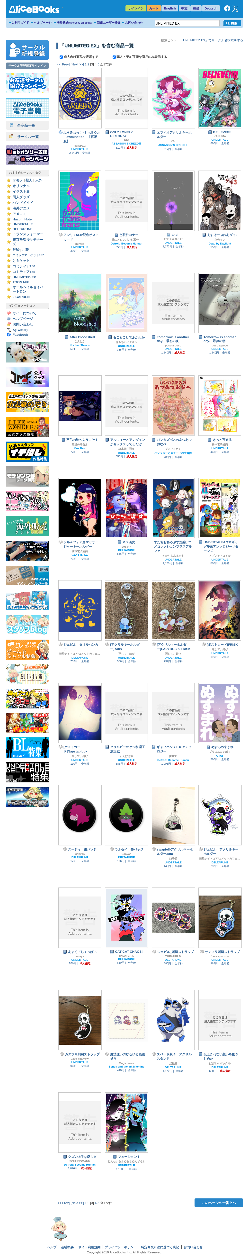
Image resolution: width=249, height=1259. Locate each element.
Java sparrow (220, 956)
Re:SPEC (80, 145)
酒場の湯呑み (80, 444)
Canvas (80, 853)
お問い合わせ (134, 22)
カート (154, 8)
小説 (25, 250)
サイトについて (24, 313)
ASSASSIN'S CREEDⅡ (127, 143)
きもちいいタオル (126, 342)
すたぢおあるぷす (173, 555)
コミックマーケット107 (28, 255)
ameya (79, 956)
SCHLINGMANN (79, 1161)
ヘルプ (51, 1247)
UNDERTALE (23, 224)
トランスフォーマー (28, 234)
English (170, 8)
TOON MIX (21, 282)
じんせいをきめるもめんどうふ (126, 1161)
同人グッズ (21, 197)
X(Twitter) (20, 330)
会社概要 (67, 1247)
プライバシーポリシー (120, 1247)
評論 (16, 250)
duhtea (79, 243)
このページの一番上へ (219, 1203)
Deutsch (211, 8)
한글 (196, 8)
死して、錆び (126, 653)
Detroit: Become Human (126, 243)
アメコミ (19, 214)
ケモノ (18, 180)
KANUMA (220, 136)
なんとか (79, 341)
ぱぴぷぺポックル (220, 1063)
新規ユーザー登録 (108, 22)
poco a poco (173, 345)
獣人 (29, 180)
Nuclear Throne (80, 345)
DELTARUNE (23, 229)
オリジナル (21, 186)
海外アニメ (21, 208)
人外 (38, 180)
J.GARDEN (21, 297)
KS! (126, 139)
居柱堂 (173, 1063)
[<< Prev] (63, 64)
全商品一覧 (22, 125)
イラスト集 (21, 191)
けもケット (21, 261)
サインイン (136, 8)
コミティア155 (24, 272)
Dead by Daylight (220, 243)
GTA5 (219, 755)
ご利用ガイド (20, 22)
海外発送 (74, 22)
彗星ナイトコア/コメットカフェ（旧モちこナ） (79, 653)
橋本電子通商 (126, 448)
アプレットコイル (220, 555)
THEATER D (126, 955)
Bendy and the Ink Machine (126, 1066)
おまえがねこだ (173, 238)
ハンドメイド (23, 203)
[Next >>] (77, 64)
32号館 (173, 858)
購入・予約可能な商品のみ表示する (140, 57)
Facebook (20, 334)
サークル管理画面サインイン (27, 65)
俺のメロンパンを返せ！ (126, 239)
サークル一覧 (24, 137)
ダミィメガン (173, 448)
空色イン (219, 239)
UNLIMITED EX (24, 277)
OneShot (80, 448)
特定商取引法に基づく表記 (160, 1247)
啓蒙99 (173, 756)
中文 (184, 8)
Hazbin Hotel (23, 219)
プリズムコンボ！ (220, 751)
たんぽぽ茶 (126, 756)
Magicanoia (126, 1063)
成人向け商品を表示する (79, 57)
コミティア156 (24, 266)
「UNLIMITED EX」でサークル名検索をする (211, 40)
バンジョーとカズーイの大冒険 (173, 453)
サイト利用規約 (89, 1247)
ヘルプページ (43, 22)
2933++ (126, 546)
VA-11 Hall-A (79, 555)
